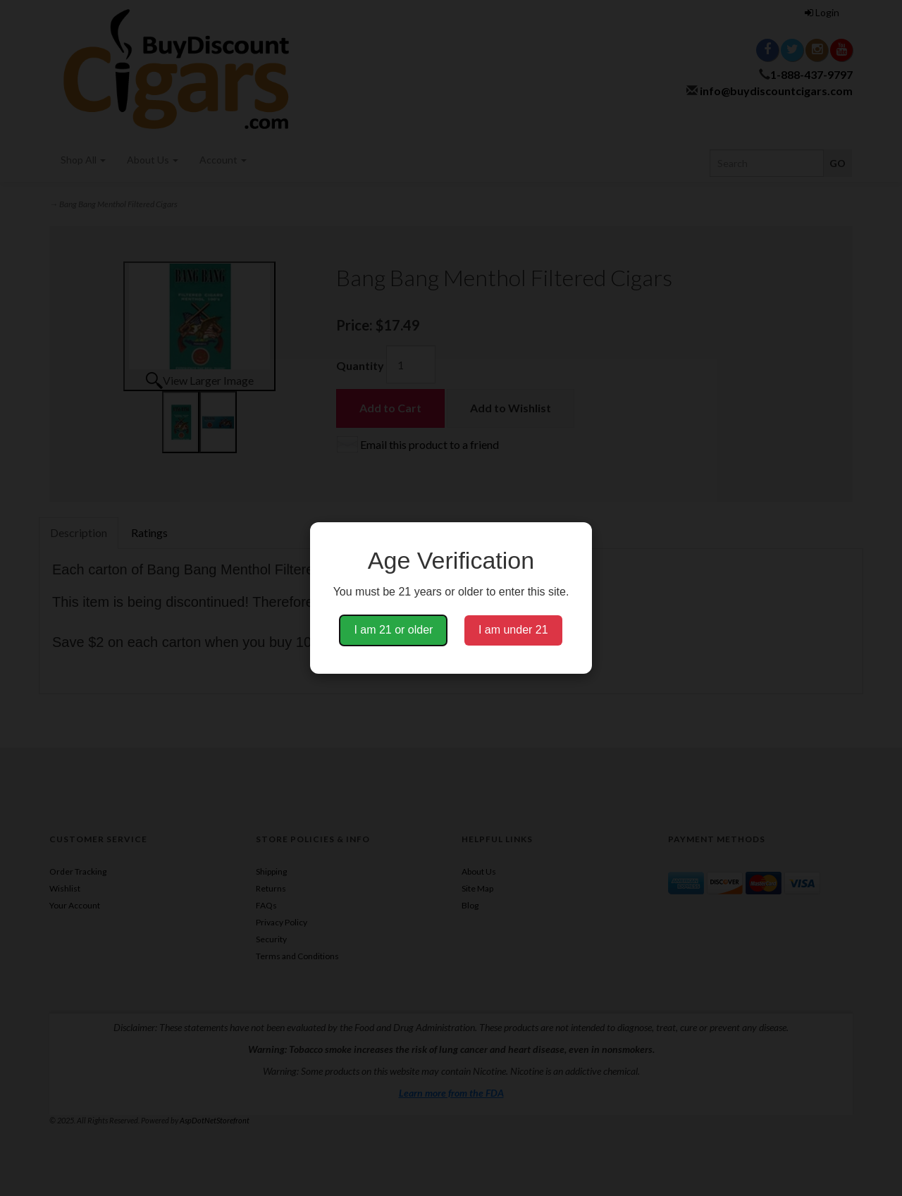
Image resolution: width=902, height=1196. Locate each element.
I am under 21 (513, 630)
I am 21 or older (393, 630)
